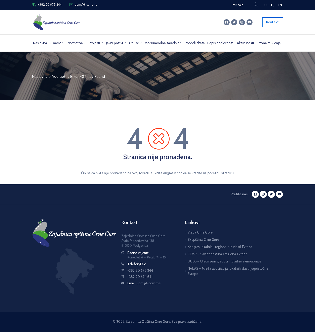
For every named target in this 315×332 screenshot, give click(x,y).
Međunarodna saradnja (164, 43)
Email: (144, 283)
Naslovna (40, 43)
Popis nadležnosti (220, 43)
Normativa (77, 43)
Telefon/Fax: (136, 264)
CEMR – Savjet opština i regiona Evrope (218, 254)
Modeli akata (195, 43)
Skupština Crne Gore (203, 240)
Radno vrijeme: (138, 253)
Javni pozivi (116, 43)
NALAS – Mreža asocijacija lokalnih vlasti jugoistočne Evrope (228, 271)
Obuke (135, 43)
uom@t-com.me (86, 5)
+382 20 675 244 (50, 5)
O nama (57, 43)
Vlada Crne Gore (200, 232)
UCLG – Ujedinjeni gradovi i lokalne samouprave (224, 261)
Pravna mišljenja (269, 43)
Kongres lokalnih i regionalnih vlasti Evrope (220, 247)
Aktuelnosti (245, 43)
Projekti (96, 43)
